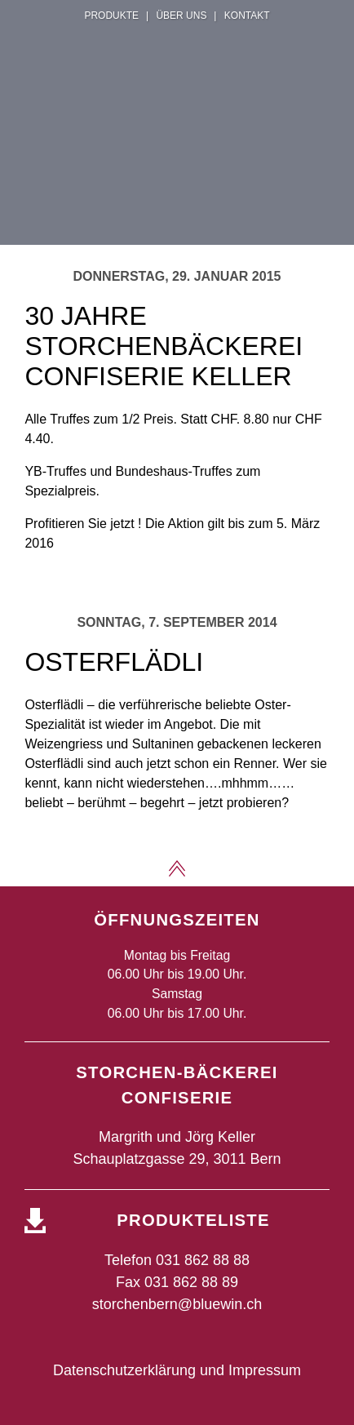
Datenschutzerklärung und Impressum (177, 1370)
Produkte (111, 15)
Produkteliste (193, 1220)
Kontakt (247, 15)
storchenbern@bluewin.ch (177, 1304)
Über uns (181, 15)
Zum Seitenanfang (177, 868)
